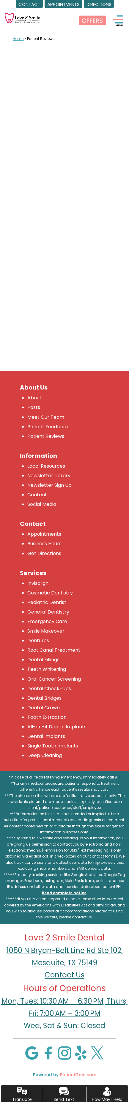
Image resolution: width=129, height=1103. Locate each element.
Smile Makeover (45, 631)
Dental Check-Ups (49, 688)
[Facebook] (48, 1052)
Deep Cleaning (44, 755)
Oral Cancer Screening (54, 679)
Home (18, 38)
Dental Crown (43, 707)
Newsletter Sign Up (49, 485)
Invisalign (37, 583)
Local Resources (46, 466)
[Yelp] (80, 1052)
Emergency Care (47, 621)
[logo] (22, 13)
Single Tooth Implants (52, 745)
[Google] (31, 1052)
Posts (33, 407)
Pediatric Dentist (46, 602)
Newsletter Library (48, 475)
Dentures (38, 640)
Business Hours (44, 543)
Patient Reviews (45, 436)
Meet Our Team (45, 417)
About (34, 397)
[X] (97, 1052)
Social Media (41, 504)
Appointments (44, 534)
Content (37, 494)
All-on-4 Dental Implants (56, 726)
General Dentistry (48, 611)
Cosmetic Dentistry (50, 592)
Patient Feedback (48, 426)
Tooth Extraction (47, 717)
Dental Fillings (43, 659)
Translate (22, 1099)
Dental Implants (46, 736)
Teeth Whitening (46, 669)
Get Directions (44, 553)
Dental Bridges (44, 698)
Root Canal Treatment (53, 650)
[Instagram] (64, 1052)
